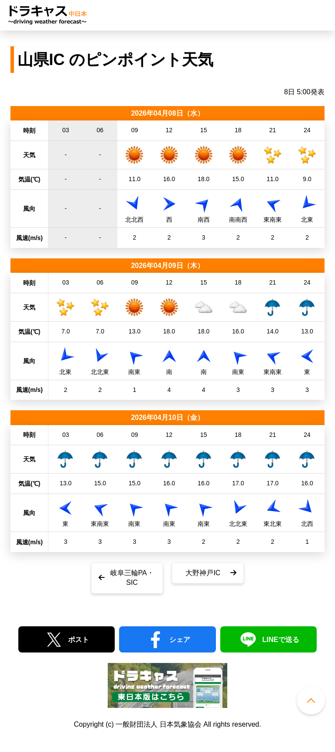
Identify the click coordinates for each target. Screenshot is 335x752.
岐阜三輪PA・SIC (132, 577)
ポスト (78, 639)
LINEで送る (280, 639)
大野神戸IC (202, 573)
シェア (179, 639)
